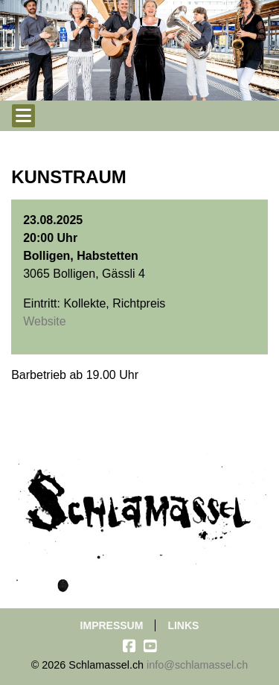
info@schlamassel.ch (197, 665)
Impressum (112, 625)
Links (183, 625)
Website (44, 321)
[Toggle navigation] (23, 115)
